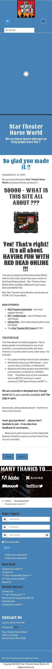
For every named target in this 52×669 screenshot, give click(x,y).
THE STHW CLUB (10, 337)
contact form (35, 436)
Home (8, 500)
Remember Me (10, 542)
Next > (22, 456)
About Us (6, 582)
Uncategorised (21, 500)
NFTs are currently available (24, 394)
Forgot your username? (16, 554)
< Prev (8, 456)
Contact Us (7, 572)
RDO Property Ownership (20, 309)
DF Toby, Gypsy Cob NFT (14, 578)
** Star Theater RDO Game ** (17, 575)
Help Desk (43, 433)
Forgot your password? (16, 558)
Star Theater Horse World (19, 292)
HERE (15, 627)
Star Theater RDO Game (24, 328)
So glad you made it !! (12, 569)
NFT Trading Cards (17, 315)
